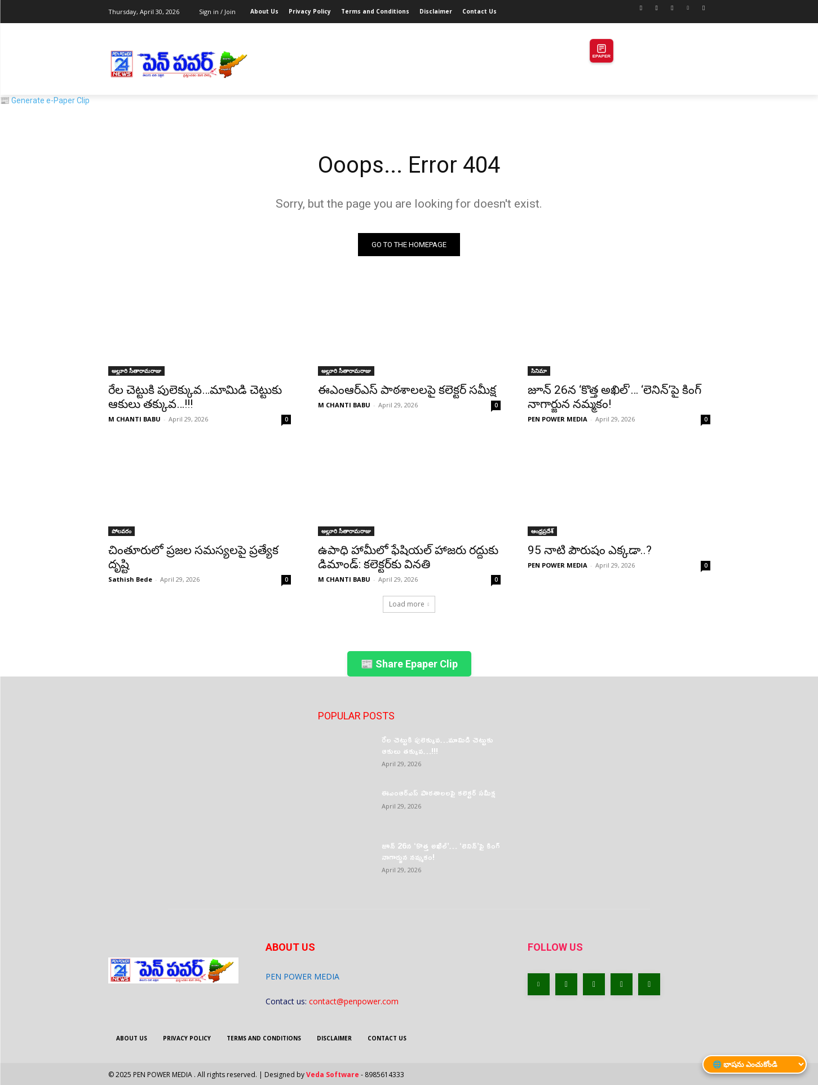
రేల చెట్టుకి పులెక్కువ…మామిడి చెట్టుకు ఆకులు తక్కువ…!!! (195, 397)
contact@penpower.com (354, 1001)
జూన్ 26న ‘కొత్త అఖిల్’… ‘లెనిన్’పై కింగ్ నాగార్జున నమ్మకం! (441, 851)
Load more (409, 604)
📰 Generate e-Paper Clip (45, 100)
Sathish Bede (130, 579)
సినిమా (539, 371)
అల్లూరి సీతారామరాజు (136, 371)
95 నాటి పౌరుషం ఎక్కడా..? (590, 550)
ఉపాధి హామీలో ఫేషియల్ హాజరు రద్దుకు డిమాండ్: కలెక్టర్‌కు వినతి (408, 557)
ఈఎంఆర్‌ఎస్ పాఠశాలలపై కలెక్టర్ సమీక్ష (407, 390)
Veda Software (332, 1074)
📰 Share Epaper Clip (409, 664)
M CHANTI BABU (134, 419)
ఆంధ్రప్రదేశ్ (542, 531)
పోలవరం (121, 531)
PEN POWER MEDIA (557, 419)
